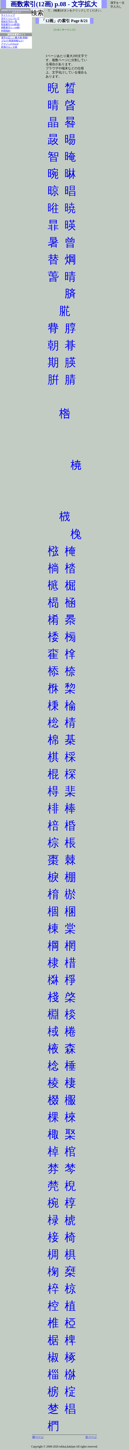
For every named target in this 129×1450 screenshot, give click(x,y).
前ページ (38, 1437)
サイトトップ (8, 15)
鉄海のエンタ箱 (9, 47)
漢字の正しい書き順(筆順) (14, 37)
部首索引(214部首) (10, 24)
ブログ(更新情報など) (12, 40)
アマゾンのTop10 (9, 44)
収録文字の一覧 (9, 21)
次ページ (91, 1437)
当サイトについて (10, 18)
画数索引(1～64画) (10, 27)
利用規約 (5, 30)
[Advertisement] (64, 40)
